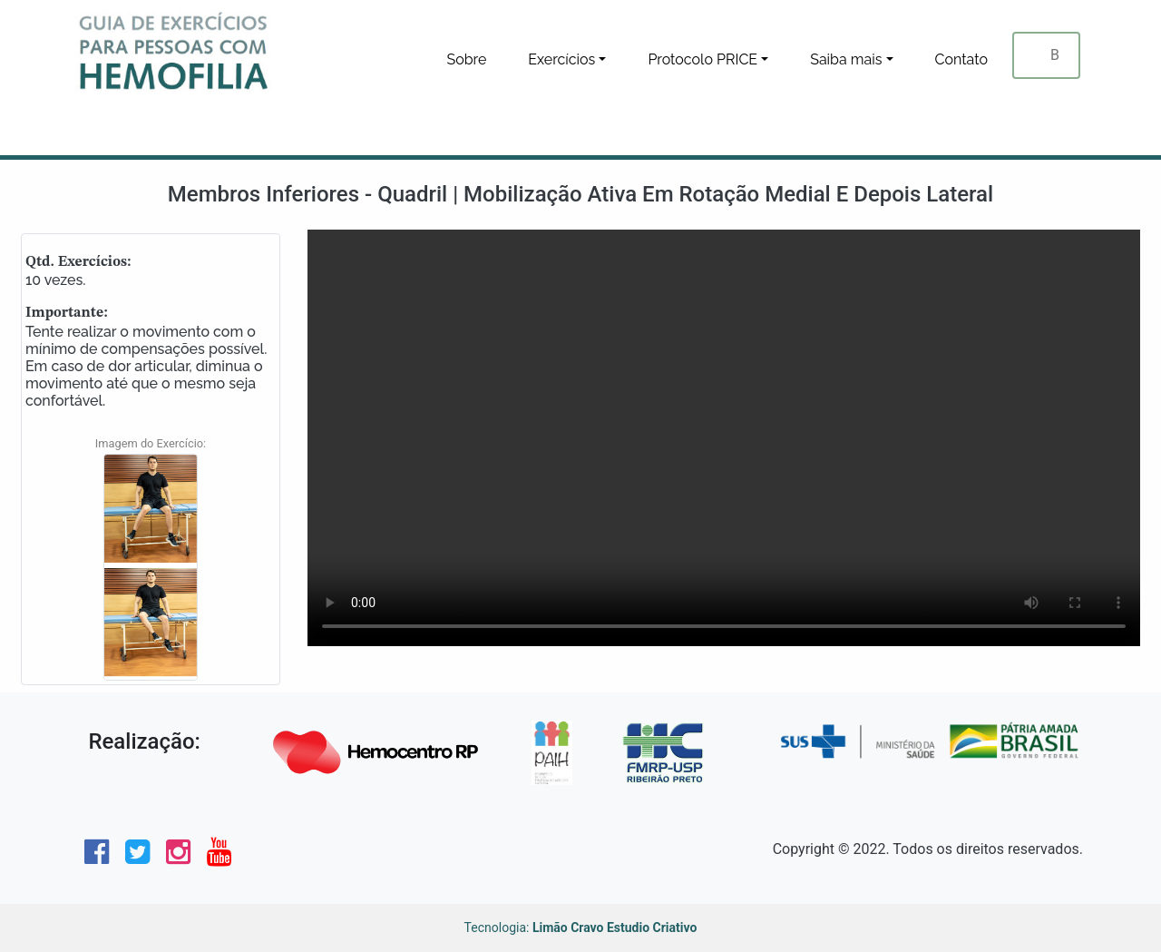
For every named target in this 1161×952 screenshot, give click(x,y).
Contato (962, 59)
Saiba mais (846, 59)
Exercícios (561, 59)
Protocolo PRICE (702, 59)
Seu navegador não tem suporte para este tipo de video (723, 438)
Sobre (466, 59)
